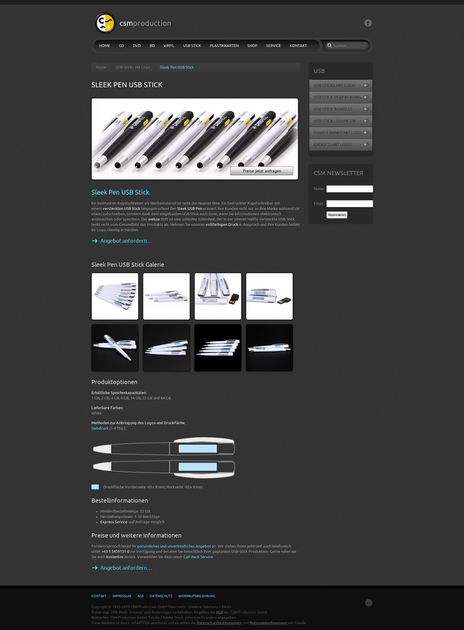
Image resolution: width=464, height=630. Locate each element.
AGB (219, 612)
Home (101, 67)
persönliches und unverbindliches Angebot (174, 546)
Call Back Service (198, 557)
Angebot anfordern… (126, 241)
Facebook (368, 23)
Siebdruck (100, 428)
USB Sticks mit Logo (133, 67)
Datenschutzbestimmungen (219, 623)
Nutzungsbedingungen (268, 623)
